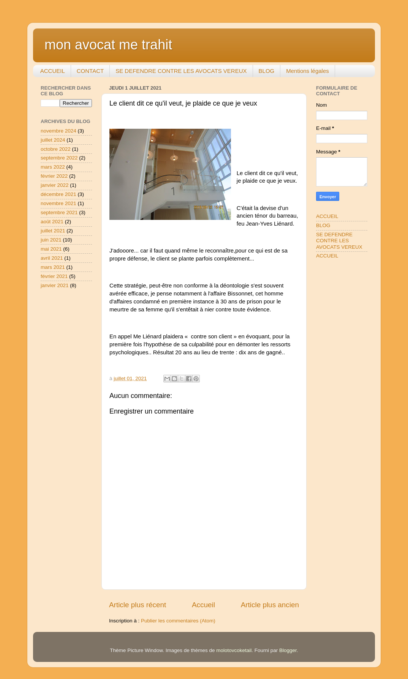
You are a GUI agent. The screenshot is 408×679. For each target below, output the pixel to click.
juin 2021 (51, 240)
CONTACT (90, 71)
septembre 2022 (59, 158)
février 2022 (54, 176)
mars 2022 (53, 167)
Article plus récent (137, 605)
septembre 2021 (59, 212)
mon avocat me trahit (108, 44)
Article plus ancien (270, 605)
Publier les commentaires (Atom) (178, 621)
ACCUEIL (52, 71)
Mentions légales (307, 71)
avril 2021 (52, 258)
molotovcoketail (233, 650)
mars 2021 (53, 267)
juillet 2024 (53, 140)
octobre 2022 (56, 149)
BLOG (267, 71)
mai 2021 (51, 249)
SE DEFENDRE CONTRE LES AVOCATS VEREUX (181, 71)
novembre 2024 (58, 131)
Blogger (288, 650)
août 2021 (52, 221)
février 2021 (54, 276)
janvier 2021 (55, 285)
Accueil (203, 605)
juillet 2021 (53, 231)
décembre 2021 (58, 194)
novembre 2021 (58, 203)
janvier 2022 (55, 185)
